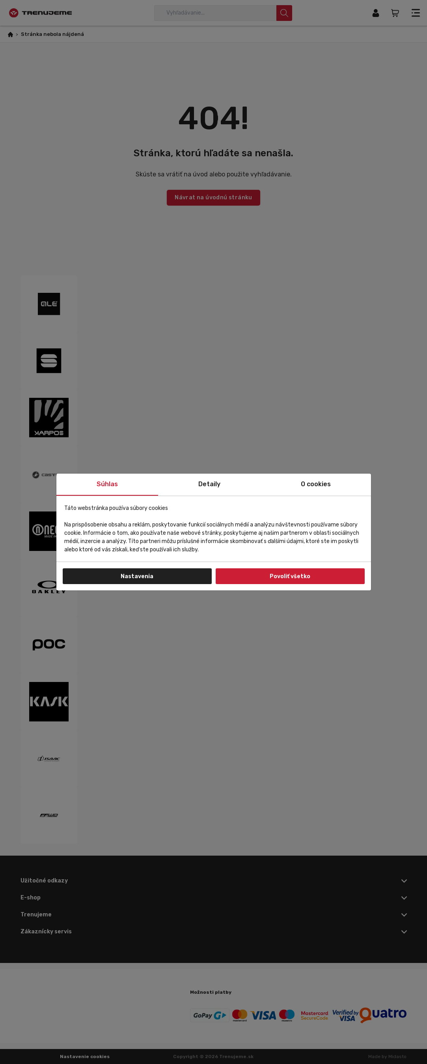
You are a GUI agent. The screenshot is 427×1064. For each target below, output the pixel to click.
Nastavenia (137, 576)
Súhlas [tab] (107, 484)
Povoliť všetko (290, 576)
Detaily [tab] (209, 484)
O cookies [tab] (316, 484)
